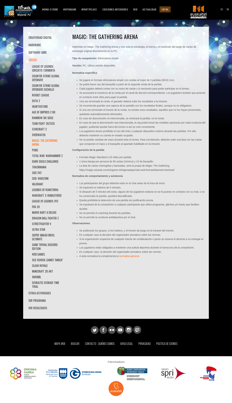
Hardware (34, 45)
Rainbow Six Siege (42, 118)
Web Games (38, 254)
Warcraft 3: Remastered (47, 195)
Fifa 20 (36, 207)
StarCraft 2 (39, 129)
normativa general (129, 256)
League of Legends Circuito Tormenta (43, 68)
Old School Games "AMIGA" (47, 260)
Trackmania (39, 167)
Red (135, 9)
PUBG (35, 150)
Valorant (37, 184)
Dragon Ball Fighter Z (45, 218)
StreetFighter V (41, 224)
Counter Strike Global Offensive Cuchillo (45, 87)
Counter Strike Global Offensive (45, 78)
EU (222, 9)
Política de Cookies (167, 344)
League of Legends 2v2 (45, 201)
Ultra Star (38, 229)
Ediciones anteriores (115, 9)
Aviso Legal (126, 344)
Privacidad (144, 344)
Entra (165, 9)
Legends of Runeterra (45, 190)
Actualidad (149, 9)
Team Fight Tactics (43, 123)
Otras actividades (39, 293)
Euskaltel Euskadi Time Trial (45, 285)
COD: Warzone (40, 178)
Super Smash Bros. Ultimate (43, 237)
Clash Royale (40, 266)
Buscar (75, 344)
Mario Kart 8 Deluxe (44, 212)
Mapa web (59, 344)
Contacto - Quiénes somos (100, 344)
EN (228, 9)
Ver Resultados (37, 308)
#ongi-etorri (50, 9)
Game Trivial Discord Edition (45, 247)
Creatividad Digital (40, 37)
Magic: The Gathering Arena (44, 142)
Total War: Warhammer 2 (47, 156)
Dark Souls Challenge (45, 161)
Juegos (32, 60)
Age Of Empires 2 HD (43, 112)
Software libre (37, 52)
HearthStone (40, 106)
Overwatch (38, 135)
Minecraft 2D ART (43, 271)
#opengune (69, 9)
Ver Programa (37, 300)
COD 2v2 (37, 173)
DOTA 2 (36, 101)
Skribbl (36, 277)
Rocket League (40, 95)
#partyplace (89, 9)
